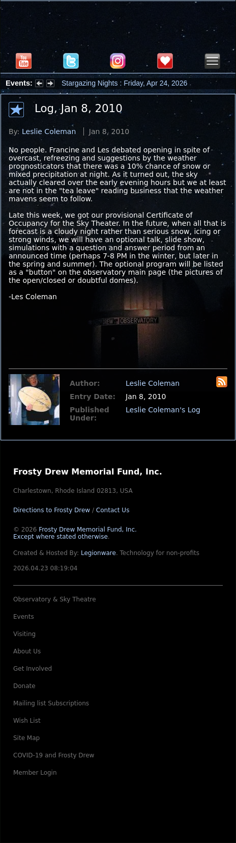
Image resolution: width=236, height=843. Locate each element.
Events (23, 616)
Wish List (27, 720)
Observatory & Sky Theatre (54, 599)
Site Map (26, 738)
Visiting (24, 634)
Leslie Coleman (49, 131)
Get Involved (32, 668)
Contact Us (113, 510)
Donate (24, 686)
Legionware (98, 553)
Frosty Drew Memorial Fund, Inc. (75, 533)
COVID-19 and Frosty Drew (53, 755)
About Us (27, 651)
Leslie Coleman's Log (163, 410)
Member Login (35, 772)
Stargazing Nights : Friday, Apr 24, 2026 (124, 83)
